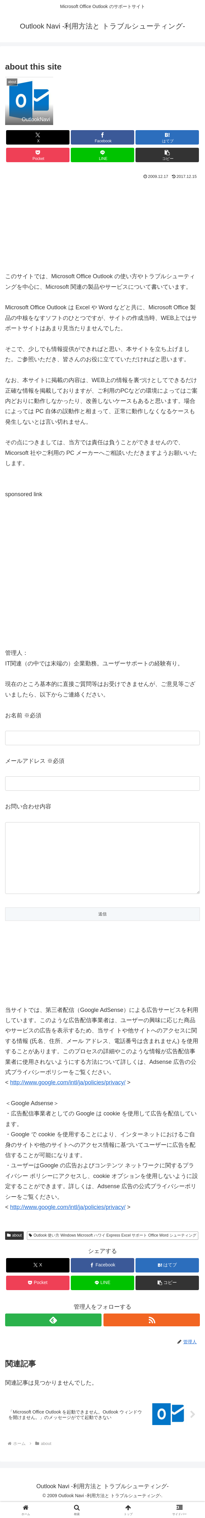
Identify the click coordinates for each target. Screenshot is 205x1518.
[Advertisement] (102, 225)
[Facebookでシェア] (102, 137)
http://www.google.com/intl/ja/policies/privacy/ (68, 1220)
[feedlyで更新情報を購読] (53, 1332)
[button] (167, 155)
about (14, 1248)
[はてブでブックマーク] (167, 137)
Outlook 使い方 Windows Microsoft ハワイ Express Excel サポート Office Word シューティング (112, 1248)
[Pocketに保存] (38, 155)
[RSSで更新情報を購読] (151, 1332)
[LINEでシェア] (102, 155)
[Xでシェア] (38, 137)
